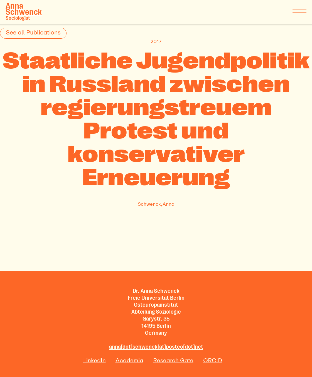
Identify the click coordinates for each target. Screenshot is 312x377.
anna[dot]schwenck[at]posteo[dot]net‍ (156, 346)
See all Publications (33, 32)
